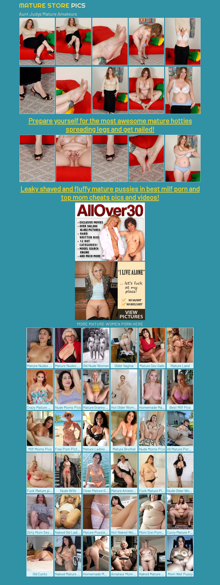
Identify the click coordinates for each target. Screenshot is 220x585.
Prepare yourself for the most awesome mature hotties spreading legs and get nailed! (110, 124)
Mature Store (52, 5)
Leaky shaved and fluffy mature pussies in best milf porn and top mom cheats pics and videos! (110, 192)
